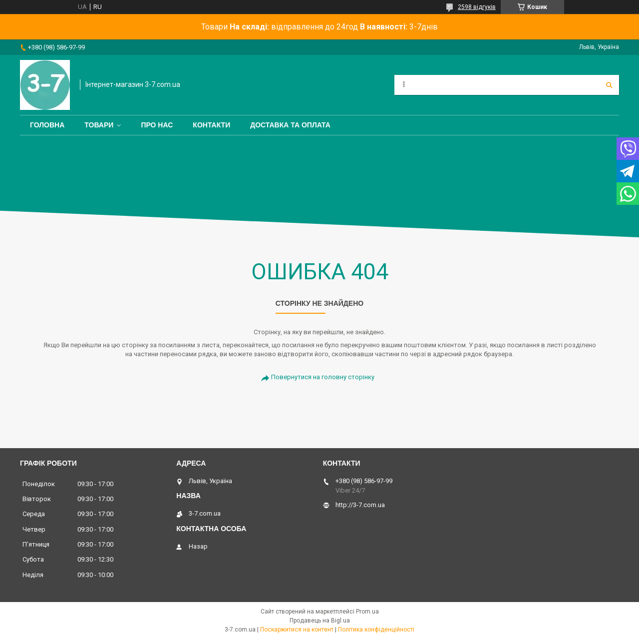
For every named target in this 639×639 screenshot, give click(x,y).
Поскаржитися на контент (296, 629)
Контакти (211, 125)
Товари (98, 125)
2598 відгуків (477, 6)
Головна (47, 125)
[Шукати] (609, 85)
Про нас (157, 125)
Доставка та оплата (290, 125)
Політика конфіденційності (376, 629)
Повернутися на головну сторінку (322, 377)
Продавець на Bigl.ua (320, 620)
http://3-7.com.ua (360, 505)
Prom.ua (367, 611)
